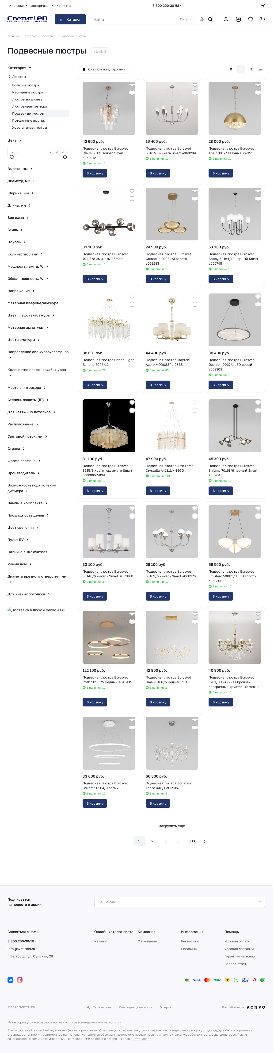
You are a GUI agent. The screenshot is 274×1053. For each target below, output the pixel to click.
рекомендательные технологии (98, 1022)
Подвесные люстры (28, 113)
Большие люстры (26, 85)
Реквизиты (190, 941)
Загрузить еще (172, 826)
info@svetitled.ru (21, 949)
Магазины (189, 949)
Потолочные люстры (29, 120)
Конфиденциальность (135, 1007)
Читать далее (141, 1039)
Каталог (100, 941)
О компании (147, 941)
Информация (192, 932)
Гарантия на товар (240, 956)
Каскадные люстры (28, 92)
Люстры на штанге (27, 99)
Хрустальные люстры (29, 127)
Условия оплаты (237, 941)
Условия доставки (239, 949)
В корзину (95, 173)
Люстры (19, 76)
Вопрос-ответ (235, 964)
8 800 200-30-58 (165, 6)
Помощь (232, 932)
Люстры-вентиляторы (30, 106)
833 (191, 841)
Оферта (165, 1007)
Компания (147, 932)
